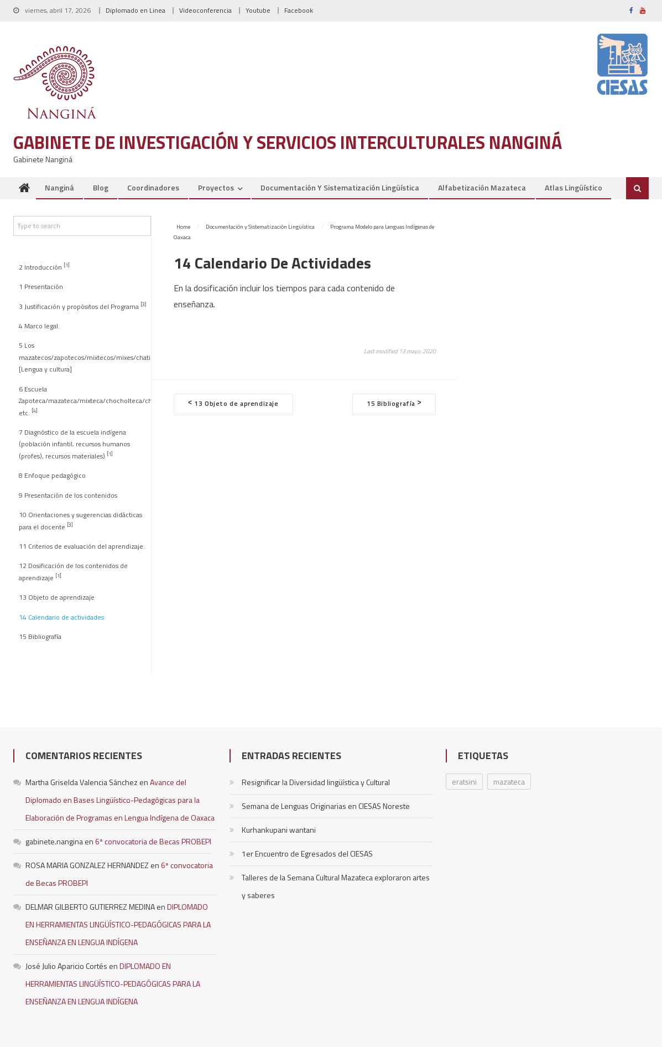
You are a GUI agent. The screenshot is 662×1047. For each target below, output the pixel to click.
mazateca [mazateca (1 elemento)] (509, 781)
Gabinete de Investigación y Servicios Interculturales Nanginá (287, 142)
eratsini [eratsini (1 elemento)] (464, 781)
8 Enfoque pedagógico (52, 476)
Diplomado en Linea (135, 10)
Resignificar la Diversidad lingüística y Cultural (316, 782)
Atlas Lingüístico (573, 187)
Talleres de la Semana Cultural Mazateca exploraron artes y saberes (336, 886)
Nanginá (59, 187)
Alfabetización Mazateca (482, 187)
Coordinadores (153, 187)
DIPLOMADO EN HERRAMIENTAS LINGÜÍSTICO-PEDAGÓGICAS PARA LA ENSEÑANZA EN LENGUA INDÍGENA (118, 924)
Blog (100, 187)
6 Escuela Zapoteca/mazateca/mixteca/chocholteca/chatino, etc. (84, 401)
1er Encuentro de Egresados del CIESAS (307, 853)
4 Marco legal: (39, 326)
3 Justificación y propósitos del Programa (83, 306)
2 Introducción (44, 266)
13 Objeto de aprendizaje (57, 597)
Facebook (298, 10)
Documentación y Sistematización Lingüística (339, 187)
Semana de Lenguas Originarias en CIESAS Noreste (326, 806)
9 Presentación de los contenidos (68, 496)
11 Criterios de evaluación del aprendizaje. (82, 546)
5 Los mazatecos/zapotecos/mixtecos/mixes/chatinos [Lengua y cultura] (84, 357)
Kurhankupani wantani (279, 829)
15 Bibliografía (40, 637)
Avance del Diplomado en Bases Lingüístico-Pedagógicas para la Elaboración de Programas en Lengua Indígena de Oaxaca (120, 799)
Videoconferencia (205, 10)
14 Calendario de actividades (61, 617)
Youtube (258, 10)
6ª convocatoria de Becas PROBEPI (153, 841)
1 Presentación (41, 287)
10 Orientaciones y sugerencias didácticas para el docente (80, 521)
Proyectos (216, 187)
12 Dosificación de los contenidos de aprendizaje (73, 571)
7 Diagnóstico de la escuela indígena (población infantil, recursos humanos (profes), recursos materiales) (74, 444)
